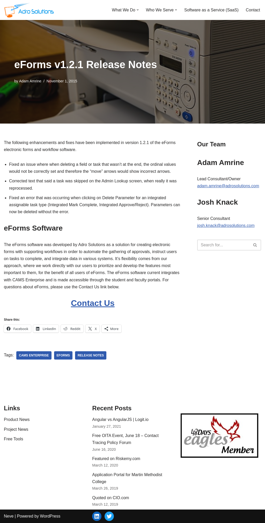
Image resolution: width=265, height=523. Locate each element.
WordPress (50, 516)
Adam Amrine (30, 81)
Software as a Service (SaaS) (211, 10)
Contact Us (93, 303)
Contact (253, 10)
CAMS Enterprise (34, 355)
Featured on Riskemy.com (116, 458)
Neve (8, 516)
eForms (63, 355)
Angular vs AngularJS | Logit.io (120, 419)
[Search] (223, 245)
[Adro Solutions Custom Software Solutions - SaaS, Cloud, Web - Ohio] (30, 10)
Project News (16, 429)
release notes (91, 355)
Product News (17, 419)
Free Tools (13, 439)
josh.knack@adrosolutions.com (226, 225)
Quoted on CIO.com (110, 498)
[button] (138, 10)
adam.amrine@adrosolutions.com (228, 186)
